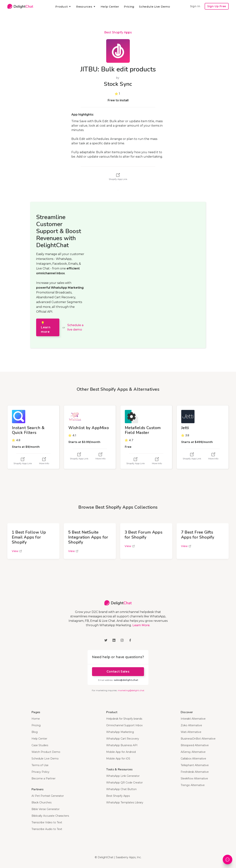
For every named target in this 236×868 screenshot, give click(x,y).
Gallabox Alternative (193, 758)
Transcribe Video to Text (47, 822)
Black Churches (41, 802)
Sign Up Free (216, 6)
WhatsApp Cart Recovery (122, 738)
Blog (35, 732)
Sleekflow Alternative (194, 778)
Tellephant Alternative (195, 765)
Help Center (110, 6)
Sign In (195, 6)
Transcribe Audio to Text (47, 829)
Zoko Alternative (191, 725)
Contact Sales (118, 671)
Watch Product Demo (46, 752)
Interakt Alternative (193, 718)
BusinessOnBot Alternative (198, 738)
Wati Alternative (191, 732)
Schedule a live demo (75, 327)
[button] (63, 6)
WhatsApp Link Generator (123, 776)
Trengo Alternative (193, 785)
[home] (20, 6)
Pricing (129, 6)
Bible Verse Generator (46, 809)
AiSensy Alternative (193, 752)
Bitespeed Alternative (195, 745)
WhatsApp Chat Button (121, 789)
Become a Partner (43, 778)
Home (36, 718)
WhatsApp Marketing (120, 732)
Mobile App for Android (121, 752)
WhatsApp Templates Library (124, 802)
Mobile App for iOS (118, 758)
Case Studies (40, 745)
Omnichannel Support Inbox (124, 725)
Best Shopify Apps (118, 32)
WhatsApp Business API (122, 745)
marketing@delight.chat (131, 690)
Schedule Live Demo (154, 6)
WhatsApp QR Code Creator (124, 782)
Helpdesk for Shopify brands (124, 718)
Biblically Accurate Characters (50, 815)
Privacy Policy (40, 772)
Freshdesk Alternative (195, 772)
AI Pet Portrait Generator (48, 795)
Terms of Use (40, 765)
